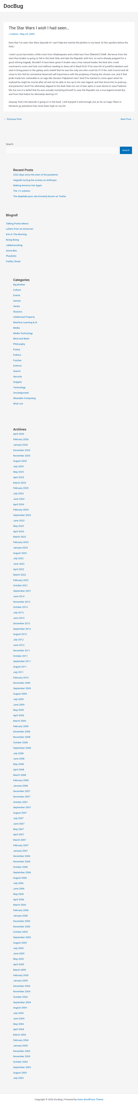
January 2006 (20, 915)
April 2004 (18, 1029)
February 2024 (21, 509)
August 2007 (20, 812)
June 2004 (18, 1018)
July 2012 (18, 639)
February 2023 (21, 542)
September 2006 (22, 872)
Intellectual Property (24, 316)
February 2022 (21, 580)
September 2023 (22, 515)
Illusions (17, 311)
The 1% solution (21, 190)
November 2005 (21, 926)
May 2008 (18, 764)
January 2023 (20, 547)
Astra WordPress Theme (90, 1099)
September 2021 (22, 590)
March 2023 (19, 536)
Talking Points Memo (17, 223)
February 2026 (21, 439)
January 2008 (20, 785)
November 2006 (21, 861)
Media (16, 327)
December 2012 (21, 623)
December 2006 (21, 856)
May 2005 (18, 958)
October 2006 (20, 866)
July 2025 (18, 466)
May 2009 (18, 709)
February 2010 (21, 677)
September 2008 (22, 747)
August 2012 (20, 634)
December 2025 (21, 450)
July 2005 (18, 948)
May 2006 (18, 894)
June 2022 (18, 563)
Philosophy (19, 344)
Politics (17, 354)
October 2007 (20, 802)
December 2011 (21, 650)
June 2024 (18, 498)
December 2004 (21, 986)
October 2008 (20, 742)
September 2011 (22, 661)
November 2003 (21, 1056)
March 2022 (19, 574)
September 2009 (22, 688)
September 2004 (22, 1002)
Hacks (16, 306)
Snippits (17, 382)
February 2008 (21, 780)
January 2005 (20, 980)
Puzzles (17, 360)
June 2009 (18, 704)
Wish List (18, 403)
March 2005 (19, 969)
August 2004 (20, 1007)
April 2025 (18, 477)
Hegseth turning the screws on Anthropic (35, 180)
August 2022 (20, 553)
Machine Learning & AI (25, 322)
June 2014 (18, 596)
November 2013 (21, 601)
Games (17, 300)
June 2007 (18, 823)
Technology (19, 387)
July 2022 (18, 558)
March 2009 (19, 720)
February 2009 (21, 726)
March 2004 (19, 1034)
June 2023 (18, 520)
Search (9, 144)
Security (17, 376)
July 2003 (18, 1077)
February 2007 (21, 845)
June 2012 (18, 645)
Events (16, 295)
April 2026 (18, 433)
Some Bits (11, 250)
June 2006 (18, 888)
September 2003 (22, 1067)
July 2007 (18, 818)
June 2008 (18, 758)
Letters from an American (19, 228)
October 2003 (20, 1061)
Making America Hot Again (27, 185)
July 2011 (18, 672)
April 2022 (18, 569)
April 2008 (18, 769)
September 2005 (22, 937)
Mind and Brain (21, 338)
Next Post (127, 119)
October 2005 (20, 931)
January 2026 (20, 444)
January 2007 (20, 850)
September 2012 (22, 628)
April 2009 (18, 715)
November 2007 (21, 796)
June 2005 (18, 953)
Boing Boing (12, 239)
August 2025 (20, 460)
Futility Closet (13, 261)
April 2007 (18, 834)
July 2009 (18, 699)
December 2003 (21, 1051)
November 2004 (21, 991)
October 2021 (20, 585)
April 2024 (18, 504)
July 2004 (18, 1013)
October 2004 (20, 996)
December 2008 (21, 731)
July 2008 (18, 753)
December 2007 (21, 791)
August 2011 (20, 666)
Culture (14, 34)
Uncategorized (21, 392)
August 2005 (20, 942)
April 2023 (18, 531)
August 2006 (20, 877)
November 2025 (21, 455)
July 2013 (18, 612)
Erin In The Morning (16, 234)
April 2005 (18, 964)
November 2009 (21, 682)
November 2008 (21, 737)
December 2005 (21, 921)
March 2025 (19, 482)
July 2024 (18, 493)
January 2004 (20, 1045)
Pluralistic (11, 255)
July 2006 (18, 883)
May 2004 (18, 1024)
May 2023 (18, 526)
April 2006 (18, 899)
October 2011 (20, 655)
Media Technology (23, 333)
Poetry (16, 349)
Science (17, 365)
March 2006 (19, 904)
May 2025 (18, 471)
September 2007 (22, 807)
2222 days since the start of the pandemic (35, 174)
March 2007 (19, 839)
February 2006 (21, 910)
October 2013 (20, 607)
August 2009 (20, 693)
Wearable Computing (24, 398)
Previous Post (13, 119)
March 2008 (19, 775)
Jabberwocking (14, 245)
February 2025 (21, 488)
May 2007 (18, 829)
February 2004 (21, 1040)
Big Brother (19, 284)
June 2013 (18, 617)
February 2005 (21, 975)
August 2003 (20, 1072)
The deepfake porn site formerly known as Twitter (39, 196)
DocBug (13, 6)
